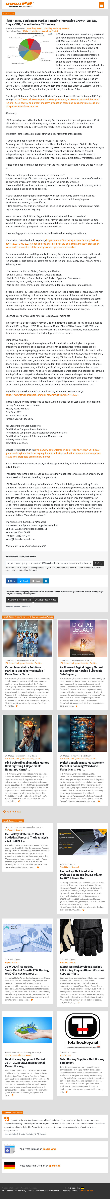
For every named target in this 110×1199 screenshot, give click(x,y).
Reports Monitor (12, 962)
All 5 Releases (11, 811)
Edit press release (45, 599)
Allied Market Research (69, 867)
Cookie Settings (86, 1191)
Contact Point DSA (52, 1191)
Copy (99, 563)
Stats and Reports (67, 962)
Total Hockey (65, 1055)
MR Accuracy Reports (13, 830)
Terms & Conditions (36, 1191)
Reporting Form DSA (70, 1191)
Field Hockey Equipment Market (18, 1055)
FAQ (3, 1191)
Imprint (10, 1191)
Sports (72, 864)
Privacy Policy (20, 1191)
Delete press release (19, 599)
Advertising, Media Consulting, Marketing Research (48, 28)
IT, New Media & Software (81, 756)
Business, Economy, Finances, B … (29, 827)
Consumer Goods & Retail (26, 660)
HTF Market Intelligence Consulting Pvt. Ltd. (40, 31)
